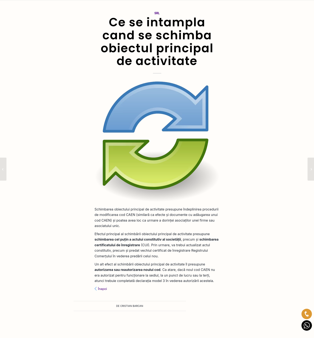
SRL (157, 13)
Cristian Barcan (131, 305)
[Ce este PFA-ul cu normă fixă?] (3, 169)
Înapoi (102, 289)
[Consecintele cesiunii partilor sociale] (311, 169)
